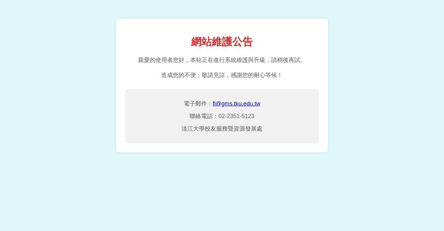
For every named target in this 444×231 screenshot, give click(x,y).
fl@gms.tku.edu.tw (236, 103)
